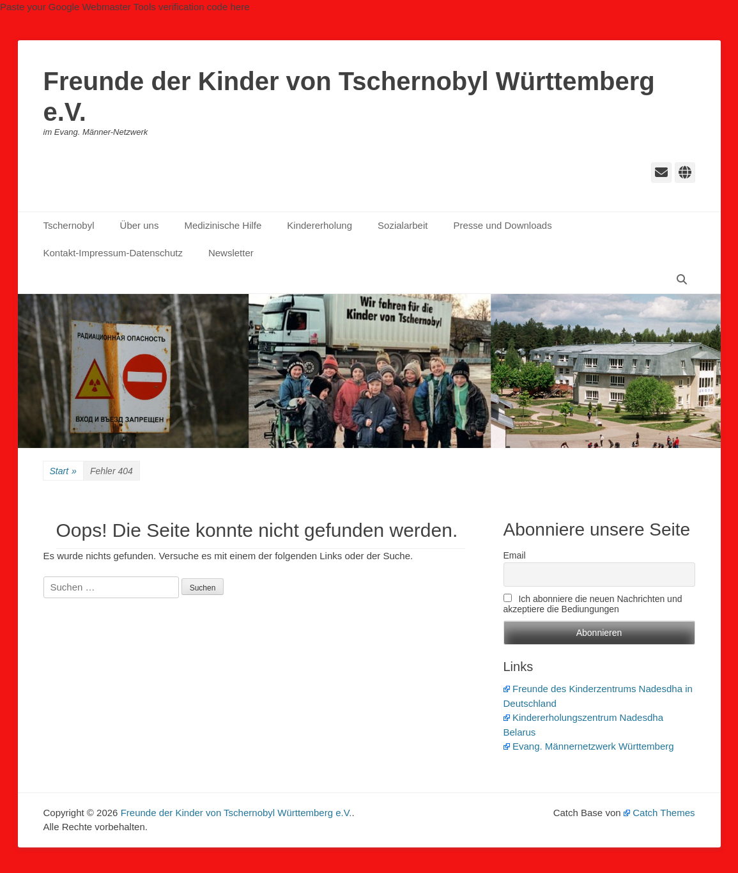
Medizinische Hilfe (222, 225)
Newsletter (231, 252)
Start (63, 471)
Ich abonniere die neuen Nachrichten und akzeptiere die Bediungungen (593, 604)
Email (515, 555)
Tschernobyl (69, 225)
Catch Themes (659, 812)
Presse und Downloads (502, 225)
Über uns (139, 225)
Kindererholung (319, 225)
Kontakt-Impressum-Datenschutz (113, 252)
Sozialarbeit (402, 225)
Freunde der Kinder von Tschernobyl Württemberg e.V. (236, 812)
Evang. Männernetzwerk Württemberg (589, 746)
